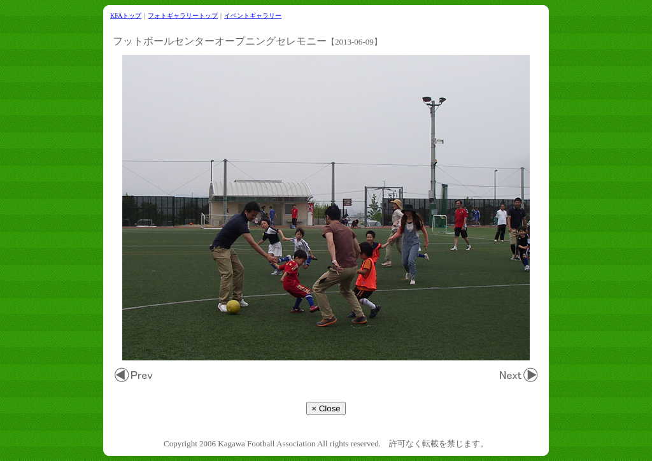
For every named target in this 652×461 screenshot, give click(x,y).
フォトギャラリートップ (183, 15)
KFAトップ (125, 15)
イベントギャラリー (252, 15)
